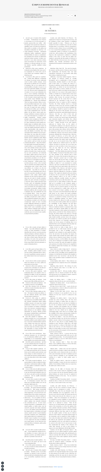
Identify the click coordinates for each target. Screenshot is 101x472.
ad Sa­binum (39, 279)
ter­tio (36, 266)
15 (23, 333)
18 (23, 360)
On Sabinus (57, 279)
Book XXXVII (66, 291)
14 (23, 316)
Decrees (57, 286)
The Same (52, 286)
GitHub (55, 466)
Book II (71, 227)
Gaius (51, 249)
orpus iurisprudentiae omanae (50, 4)
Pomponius (52, 282)
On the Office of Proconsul (62, 369)
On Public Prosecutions (60, 379)
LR (30, 261)
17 (23, 348)
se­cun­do (34, 227)
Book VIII (61, 68)
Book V (63, 342)
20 (23, 379)
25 (23, 450)
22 (23, 429)
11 (23, 286)
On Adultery (59, 298)
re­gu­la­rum (41, 68)
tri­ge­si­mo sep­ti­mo (37, 291)
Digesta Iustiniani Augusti (32, 14)
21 (23, 386)
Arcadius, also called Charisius (58, 38)
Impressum (60, 466)
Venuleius (52, 379)
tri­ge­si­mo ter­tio (35, 286)
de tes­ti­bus (27, 39)
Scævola (52, 271)
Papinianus (52, 298)
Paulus (51, 227)
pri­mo (33, 279)
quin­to (32, 342)
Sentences (56, 333)
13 (23, 298)
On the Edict (58, 291)
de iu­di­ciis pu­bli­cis (38, 440)
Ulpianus (52, 291)
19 (23, 369)
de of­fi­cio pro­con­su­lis (41, 369)
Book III (61, 266)
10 (23, 282)
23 (23, 440)
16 (23, 342)
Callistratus (53, 76)
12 (23, 291)
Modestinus (52, 68)
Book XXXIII (62, 286)
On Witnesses (69, 38)
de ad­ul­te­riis (42, 298)
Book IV (74, 76)
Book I (63, 279)
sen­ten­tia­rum (38, 333)
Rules (57, 68)
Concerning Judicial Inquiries (64, 76)
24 (23, 445)
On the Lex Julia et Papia (61, 227)
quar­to (37, 76)
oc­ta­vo (36, 68)
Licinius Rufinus (54, 261)
